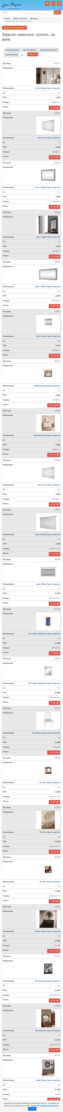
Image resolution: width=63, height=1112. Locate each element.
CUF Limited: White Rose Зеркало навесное (44, 634)
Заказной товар (11, 55)
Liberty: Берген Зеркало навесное (47, 931)
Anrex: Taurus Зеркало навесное (48, 336)
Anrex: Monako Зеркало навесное (47, 534)
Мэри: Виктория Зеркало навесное (47, 386)
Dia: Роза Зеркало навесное (50, 782)
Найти (57, 12)
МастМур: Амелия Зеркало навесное (46, 733)
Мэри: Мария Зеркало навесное (48, 1080)
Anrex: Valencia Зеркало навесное (47, 187)
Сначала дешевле (12, 50)
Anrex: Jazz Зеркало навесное (49, 138)
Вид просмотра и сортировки (14, 28)
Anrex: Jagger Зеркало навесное (48, 237)
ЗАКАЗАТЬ (54, 405)
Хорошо (32, 1109)
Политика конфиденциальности (45, 1106)
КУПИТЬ (54, 108)
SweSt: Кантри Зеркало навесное (47, 88)
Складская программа (48, 50)
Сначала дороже (29, 50)
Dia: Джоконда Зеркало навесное (47, 981)
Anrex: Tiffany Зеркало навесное (48, 584)
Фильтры (33, 54)
